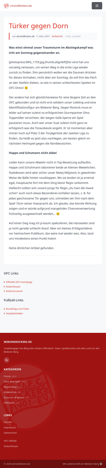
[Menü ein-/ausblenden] (97, 5)
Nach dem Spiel (15, 381)
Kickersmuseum (13, 291)
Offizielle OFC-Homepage (18, 281)
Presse (10, 376)
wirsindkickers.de (26, 36)
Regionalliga (13, 386)
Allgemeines (12, 392)
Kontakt (8, 422)
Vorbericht (57, 36)
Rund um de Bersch (16, 397)
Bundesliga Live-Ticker (16, 308)
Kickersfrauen (12, 286)
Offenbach (11, 402)
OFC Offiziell (10, 440)
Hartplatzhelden (13, 313)
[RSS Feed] (7, 360)
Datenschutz (10, 432)
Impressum (10, 427)
